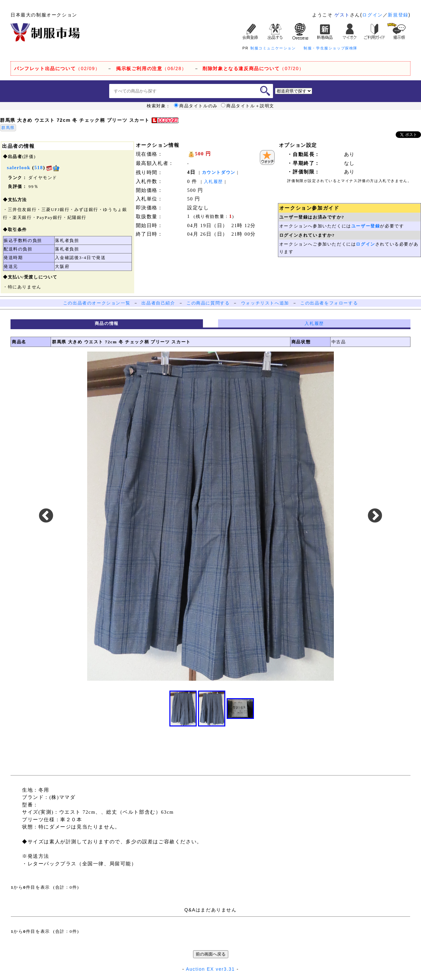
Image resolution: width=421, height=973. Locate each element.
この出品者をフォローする (329, 303)
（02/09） (57, 68)
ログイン (372, 14)
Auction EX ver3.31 (210, 969)
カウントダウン (218, 172)
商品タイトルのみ (196, 106)
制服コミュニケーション (273, 48)
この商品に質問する (208, 303)
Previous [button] (46, 516)
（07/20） (253, 68)
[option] (210, 516)
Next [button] (375, 516)
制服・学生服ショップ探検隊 (331, 48)
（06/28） (151, 68)
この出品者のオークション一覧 (96, 303)
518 (38, 167)
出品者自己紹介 (158, 303)
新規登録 (398, 14)
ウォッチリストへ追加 (265, 303)
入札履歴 (213, 181)
